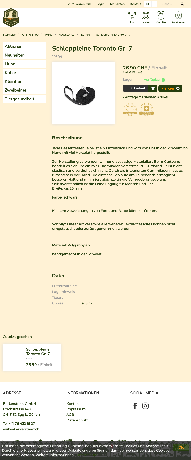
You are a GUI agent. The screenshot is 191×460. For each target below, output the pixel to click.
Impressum (76, 409)
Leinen (85, 34)
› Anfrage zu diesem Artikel (145, 97)
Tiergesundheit (19, 99)
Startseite (9, 34)
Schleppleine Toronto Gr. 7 (113, 34)
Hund (48, 34)
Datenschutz (77, 420)
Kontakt (135, 4)
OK (181, 447)
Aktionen (13, 46)
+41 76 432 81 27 (21, 424)
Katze (10, 73)
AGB (70, 415)
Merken (170, 88)
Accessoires (66, 34)
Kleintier (13, 81)
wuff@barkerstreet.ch (21, 429)
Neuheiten (15, 55)
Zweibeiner (15, 90)
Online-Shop (30, 34)
